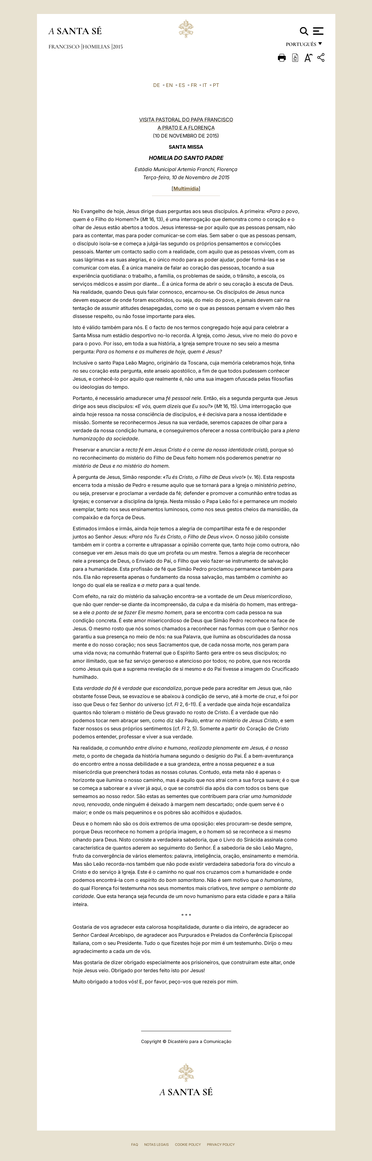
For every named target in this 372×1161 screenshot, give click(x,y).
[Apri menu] (317, 31)
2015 (118, 46)
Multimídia (186, 188)
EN (169, 85)
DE (156, 85)
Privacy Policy (221, 1144)
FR (194, 85)
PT (216, 85)
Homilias (97, 46)
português (300, 46)
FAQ (134, 1144)
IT (205, 85)
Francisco (64, 46)
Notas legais (156, 1144)
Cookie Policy (188, 1144)
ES (182, 85)
